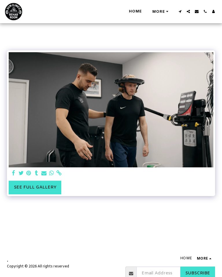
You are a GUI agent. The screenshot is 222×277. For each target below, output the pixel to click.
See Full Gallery (35, 187)
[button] (180, 11)
